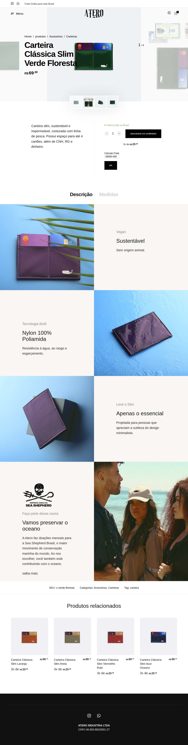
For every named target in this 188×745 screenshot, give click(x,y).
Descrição (81, 196)
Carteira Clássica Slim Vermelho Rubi (107, 665)
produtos (40, 36)
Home (28, 36)
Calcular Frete (111, 154)
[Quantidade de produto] (113, 133)
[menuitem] (169, 13)
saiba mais (30, 575)
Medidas (108, 196)
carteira (134, 590)
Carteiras (71, 36)
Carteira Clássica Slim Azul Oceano (150, 665)
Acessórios (55, 36)
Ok (110, 165)
